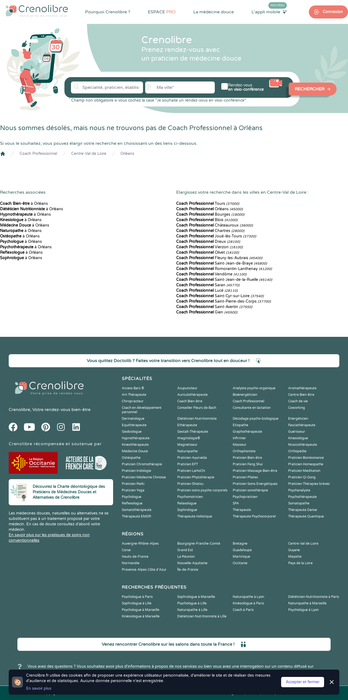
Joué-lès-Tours (216, 236)
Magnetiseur (187, 445)
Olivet (207, 252)
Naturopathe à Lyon (248, 597)
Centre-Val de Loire (88, 153)
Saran (208, 285)
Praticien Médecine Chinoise (144, 477)
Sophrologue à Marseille (196, 597)
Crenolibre (19, 409)
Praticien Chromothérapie (142, 464)
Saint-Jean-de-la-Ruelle (224, 279)
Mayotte (295, 556)
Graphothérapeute (247, 432)
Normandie (130, 563)
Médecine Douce (135, 451)
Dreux (208, 241)
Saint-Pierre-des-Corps (223, 301)
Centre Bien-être (301, 395)
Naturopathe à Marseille (307, 603)
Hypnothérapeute (136, 438)
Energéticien (298, 418)
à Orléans (24, 203)
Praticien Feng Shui (248, 464)
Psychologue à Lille (192, 603)
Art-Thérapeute (134, 395)
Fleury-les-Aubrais (219, 258)
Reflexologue (132, 503)
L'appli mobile (269, 12)
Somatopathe (298, 503)
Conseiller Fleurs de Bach (196, 408)
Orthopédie (297, 451)
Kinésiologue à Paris (248, 603)
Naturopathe (187, 451)
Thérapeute (242, 510)
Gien (206, 312)
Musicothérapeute (302, 445)
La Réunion (186, 556)
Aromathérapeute (302, 388)
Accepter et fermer (302, 682)
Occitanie (240, 563)
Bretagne (240, 543)
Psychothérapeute (302, 497)
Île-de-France (187, 570)
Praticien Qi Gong (302, 477)
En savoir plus (38, 688)
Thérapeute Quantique (306, 516)
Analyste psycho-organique (254, 388)
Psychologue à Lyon (303, 610)
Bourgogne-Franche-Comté (198, 543)
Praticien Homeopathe (305, 464)
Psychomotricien (190, 497)
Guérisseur (296, 432)
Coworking (296, 408)
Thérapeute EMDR (136, 516)
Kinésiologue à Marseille (141, 616)
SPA (236, 503)
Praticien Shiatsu (190, 484)
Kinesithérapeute (135, 445)
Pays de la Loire (300, 563)
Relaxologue (187, 503)
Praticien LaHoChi (191, 471)
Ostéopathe (131, 458)
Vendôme (211, 274)
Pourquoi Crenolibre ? (107, 12)
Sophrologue (187, 510)
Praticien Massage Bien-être (255, 471)
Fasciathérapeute (301, 425)
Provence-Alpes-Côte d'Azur (144, 570)
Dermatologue (133, 418)
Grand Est (185, 550)
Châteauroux (214, 225)
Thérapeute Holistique (194, 516)
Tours (207, 203)
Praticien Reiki (133, 484)
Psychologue (131, 497)
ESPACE (162, 12)
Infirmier (239, 438)
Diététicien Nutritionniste (197, 418)
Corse (126, 550)
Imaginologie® (188, 438)
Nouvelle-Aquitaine (192, 563)
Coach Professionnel (38, 153)
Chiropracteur (133, 401)
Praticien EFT (187, 464)
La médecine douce (213, 12)
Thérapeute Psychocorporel (254, 516)
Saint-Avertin (214, 307)
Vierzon (209, 247)
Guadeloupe (242, 550)
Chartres (210, 230)
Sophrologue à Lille (136, 603)
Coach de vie (298, 401)
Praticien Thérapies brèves (309, 484)
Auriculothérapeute (192, 395)
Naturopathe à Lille (192, 610)
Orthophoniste (244, 451)
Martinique (241, 556)
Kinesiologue (298, 438)
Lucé (207, 290)
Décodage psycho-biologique (255, 418)
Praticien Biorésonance (306, 458)
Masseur (239, 445)
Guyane (294, 550)
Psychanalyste (299, 490)
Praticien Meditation (304, 471)
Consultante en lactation (252, 408)
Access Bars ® (133, 388)
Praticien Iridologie (136, 471)
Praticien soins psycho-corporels (202, 490)
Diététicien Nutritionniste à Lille (201, 616)
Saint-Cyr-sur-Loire (220, 296)
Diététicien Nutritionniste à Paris (313, 597)
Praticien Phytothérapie (195, 477)
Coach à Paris (243, 610)
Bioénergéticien (245, 395)
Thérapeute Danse (302, 510)
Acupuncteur (187, 388)
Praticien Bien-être (247, 458)
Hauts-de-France (135, 556)
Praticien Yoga (133, 490)
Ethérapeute (187, 425)
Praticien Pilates (245, 477)
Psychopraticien (245, 497)
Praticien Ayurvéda (192, 458)
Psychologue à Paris (137, 597)
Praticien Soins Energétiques (255, 484)
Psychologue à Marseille (140, 610)
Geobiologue (132, 432)
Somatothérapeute (136, 510)
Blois (207, 220)
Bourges (210, 214)
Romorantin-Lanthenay (224, 268)
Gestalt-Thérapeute (192, 432)
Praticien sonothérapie (250, 490)
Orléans (127, 153)
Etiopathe (240, 425)
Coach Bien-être (189, 401)
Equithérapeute (134, 425)
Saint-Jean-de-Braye (221, 263)
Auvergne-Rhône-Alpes (140, 543)
